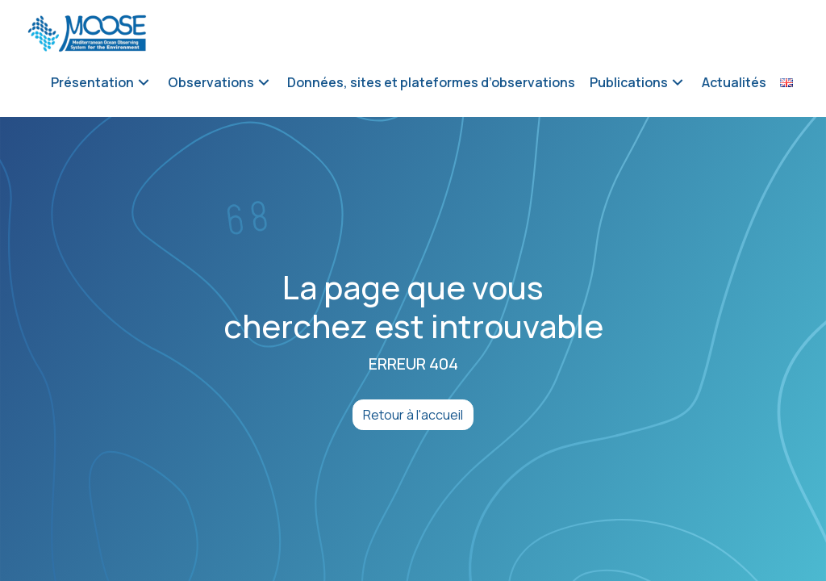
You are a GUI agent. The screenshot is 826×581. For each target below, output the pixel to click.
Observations (211, 82)
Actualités (734, 82)
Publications (629, 82)
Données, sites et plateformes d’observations (431, 82)
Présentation (92, 82)
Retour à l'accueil (413, 415)
